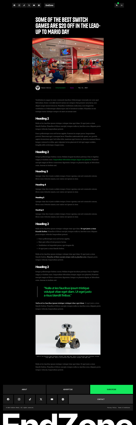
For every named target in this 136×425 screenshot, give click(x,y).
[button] (116, 5)
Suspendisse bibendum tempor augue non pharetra (72, 160)
